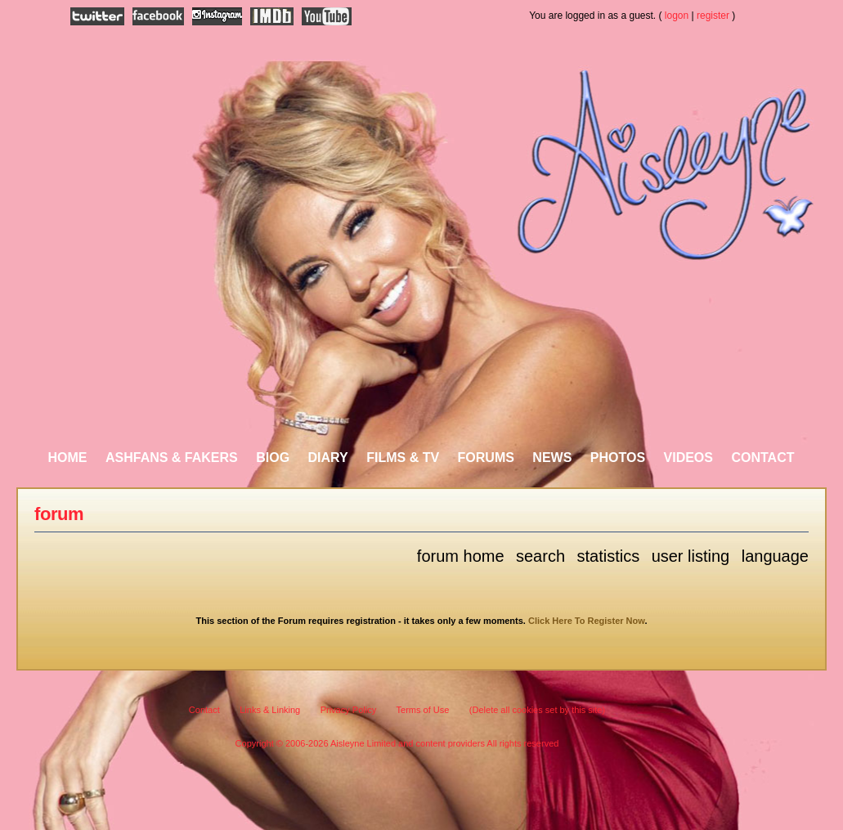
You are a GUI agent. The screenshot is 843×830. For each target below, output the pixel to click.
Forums (486, 457)
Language (775, 556)
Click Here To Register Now (586, 621)
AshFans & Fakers (171, 457)
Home (67, 457)
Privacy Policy (348, 710)
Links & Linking (270, 710)
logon (676, 15)
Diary (328, 457)
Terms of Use (423, 710)
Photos (617, 457)
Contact (762, 457)
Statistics (607, 556)
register (713, 15)
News (552, 457)
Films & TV (402, 457)
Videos (688, 457)
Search (540, 556)
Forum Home (460, 556)
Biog (272, 457)
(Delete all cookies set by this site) (537, 710)
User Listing (691, 556)
